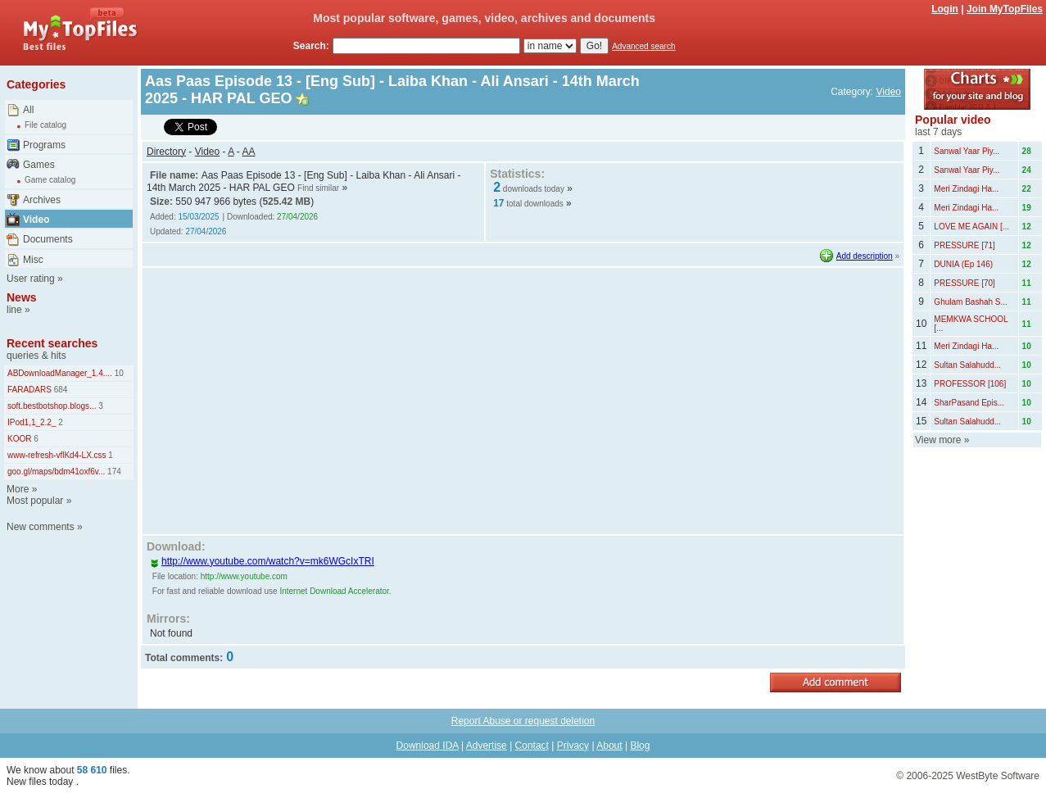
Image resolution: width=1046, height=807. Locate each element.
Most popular (35, 500)
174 (112, 471)
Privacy (573, 745)
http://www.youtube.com (244, 576)
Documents (48, 239)
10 (118, 373)
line (14, 309)
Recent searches (52, 343)
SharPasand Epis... (969, 402)
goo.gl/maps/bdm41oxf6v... (56, 471)
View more (938, 440)
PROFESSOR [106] (970, 383)
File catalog (45, 124)
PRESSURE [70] (964, 283)
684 (59, 389)
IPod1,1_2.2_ (32, 422)
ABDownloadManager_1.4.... (59, 373)
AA (249, 151)
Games (39, 164)
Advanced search (643, 46)
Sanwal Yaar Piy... (966, 151)
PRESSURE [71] (964, 245)
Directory (166, 151)
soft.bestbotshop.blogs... (51, 405)
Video (36, 219)
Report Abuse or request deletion (523, 721)
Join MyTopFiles (1005, 9)
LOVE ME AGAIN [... (971, 226)
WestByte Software (997, 776)
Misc (33, 259)
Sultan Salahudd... (967, 364)
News (22, 297)
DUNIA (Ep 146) (963, 264)
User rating (31, 278)
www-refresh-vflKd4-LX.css (56, 455)
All (28, 110)
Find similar (318, 188)
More (18, 489)
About (609, 745)
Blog (640, 745)
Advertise (486, 745)
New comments (41, 527)
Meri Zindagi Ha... (966, 188)
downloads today (533, 188)
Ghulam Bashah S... (971, 301)
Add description (864, 256)
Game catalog (50, 179)
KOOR (19, 438)
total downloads (535, 203)
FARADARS (29, 389)
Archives (42, 200)
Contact (532, 745)
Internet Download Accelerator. (335, 591)
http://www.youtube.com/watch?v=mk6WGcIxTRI (262, 561)
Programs (44, 145)
